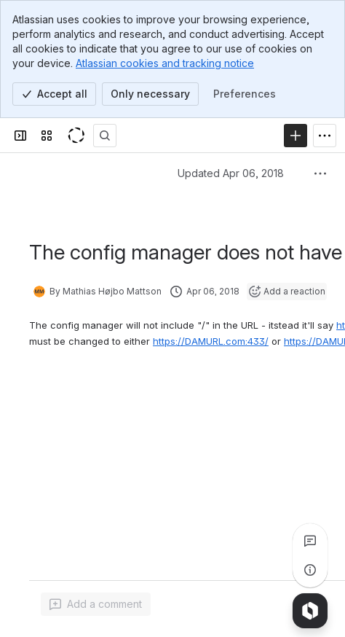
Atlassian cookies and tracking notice (165, 63)
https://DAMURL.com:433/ (211, 341)
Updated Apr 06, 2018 (231, 173)
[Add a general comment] (96, 604)
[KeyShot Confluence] (75, 135)
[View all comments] (310, 540)
